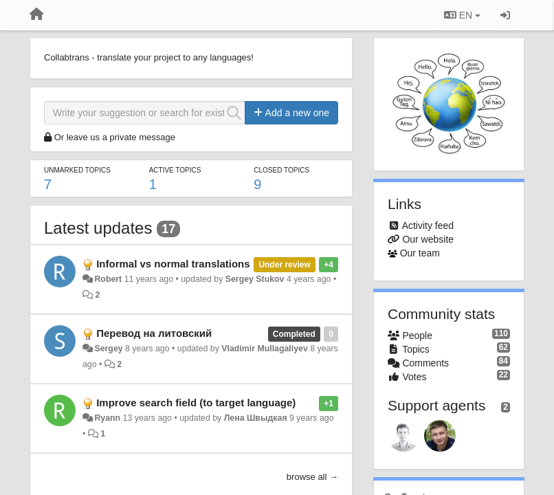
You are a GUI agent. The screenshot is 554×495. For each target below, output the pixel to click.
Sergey (108, 348)
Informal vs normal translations (173, 264)
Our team (420, 253)
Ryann (107, 418)
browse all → (312, 477)
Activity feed (428, 225)
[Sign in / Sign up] (505, 15)
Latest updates (98, 228)
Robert (108, 279)
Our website (428, 239)
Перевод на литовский (154, 333)
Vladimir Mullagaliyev (264, 348)
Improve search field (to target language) (196, 402)
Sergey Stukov (255, 279)
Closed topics (281, 170)
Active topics (175, 170)
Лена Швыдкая (255, 418)
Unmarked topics (77, 170)
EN (462, 15)
